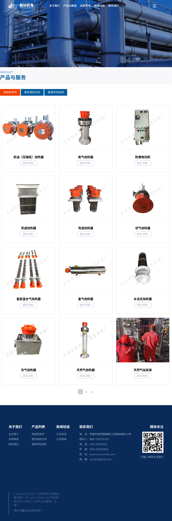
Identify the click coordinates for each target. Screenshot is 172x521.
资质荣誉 (85, 5)
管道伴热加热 (56, 92)
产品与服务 (70, 5)
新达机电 (25, 6)
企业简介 (14, 434)
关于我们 (54, 5)
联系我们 (113, 5)
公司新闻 (61, 439)
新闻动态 (99, 5)
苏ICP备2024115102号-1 (28, 510)
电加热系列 (10, 92)
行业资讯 (61, 434)
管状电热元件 (32, 92)
